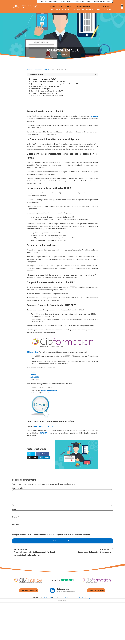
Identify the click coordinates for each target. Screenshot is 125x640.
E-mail (15, 517)
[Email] (32, 457)
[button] (48, 1)
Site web (15, 525)
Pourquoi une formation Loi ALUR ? (43, 79)
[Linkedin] (44, 457)
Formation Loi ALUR (41, 70)
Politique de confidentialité (73, 598)
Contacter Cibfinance (29, 590)
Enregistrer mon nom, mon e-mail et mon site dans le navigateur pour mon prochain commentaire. (51, 535)
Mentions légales (87, 598)
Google (33, 374)
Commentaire (18, 488)
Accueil (29, 70)
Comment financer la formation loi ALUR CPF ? (47, 93)
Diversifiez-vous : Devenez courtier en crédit (47, 96)
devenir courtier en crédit (44, 426)
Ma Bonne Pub (48, 598)
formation (94, 116)
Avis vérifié (35, 377)
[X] (31, 454)
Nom (14, 509)
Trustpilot (34, 372)
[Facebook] (42, 454)
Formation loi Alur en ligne (40, 89)
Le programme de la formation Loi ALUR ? (45, 86)
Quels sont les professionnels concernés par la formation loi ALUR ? (55, 84)
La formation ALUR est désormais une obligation (48, 81)
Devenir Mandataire (96, 590)
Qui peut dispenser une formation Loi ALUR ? (47, 91)
